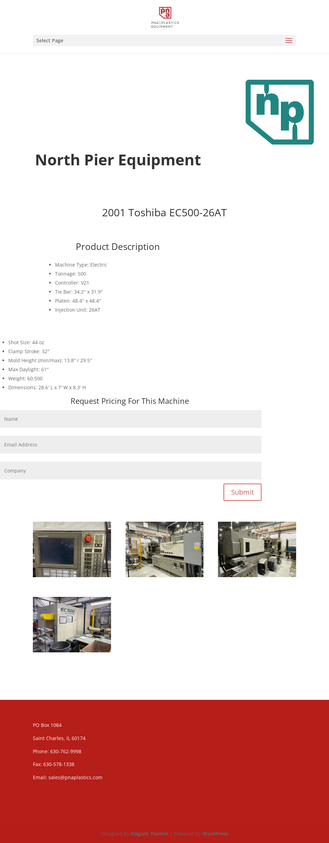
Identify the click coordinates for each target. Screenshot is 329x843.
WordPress (215, 833)
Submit (242, 492)
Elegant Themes (149, 833)
